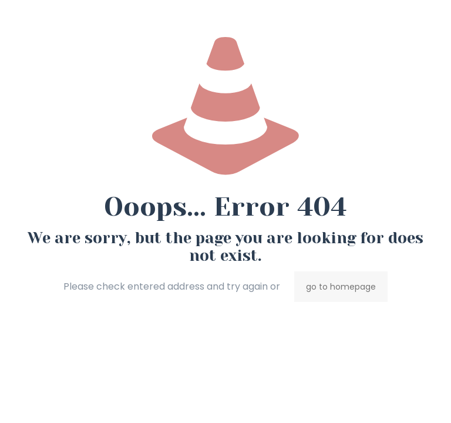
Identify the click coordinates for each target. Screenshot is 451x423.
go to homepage (341, 287)
